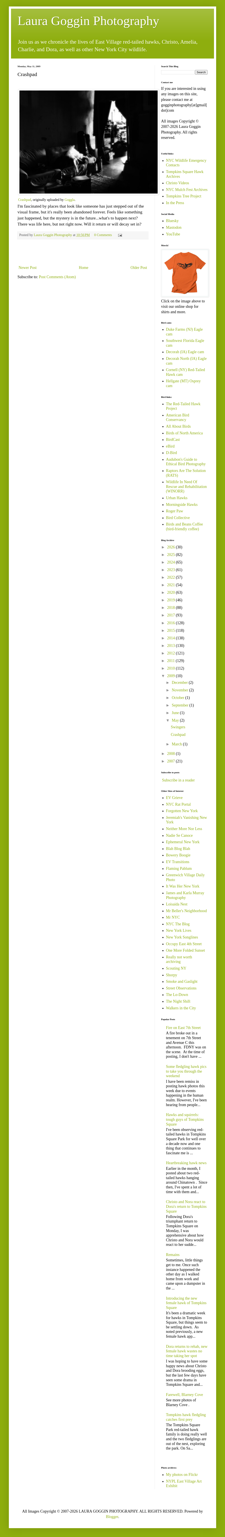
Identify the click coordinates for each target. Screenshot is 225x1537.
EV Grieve (174, 797)
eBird (170, 446)
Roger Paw (174, 511)
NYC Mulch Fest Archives (187, 189)
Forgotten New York (182, 811)
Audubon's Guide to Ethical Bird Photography (186, 461)
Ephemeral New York (183, 842)
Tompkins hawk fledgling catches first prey (186, 1417)
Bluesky (172, 221)
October (178, 697)
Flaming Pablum (179, 868)
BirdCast (173, 439)
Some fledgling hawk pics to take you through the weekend (186, 1071)
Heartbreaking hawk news (186, 1163)
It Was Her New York (183, 886)
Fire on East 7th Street (183, 1028)
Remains (173, 1255)
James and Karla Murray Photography (185, 895)
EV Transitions (177, 862)
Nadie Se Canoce (179, 835)
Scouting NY (176, 968)
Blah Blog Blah (178, 848)
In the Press (175, 203)
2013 (171, 645)
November (180, 690)
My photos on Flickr (182, 1474)
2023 (171, 570)
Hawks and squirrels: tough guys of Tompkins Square (185, 1119)
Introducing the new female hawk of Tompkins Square (186, 1303)
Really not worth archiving (179, 959)
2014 (171, 638)
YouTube (173, 234)
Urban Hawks (176, 498)
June (176, 713)
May (176, 720)
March (177, 744)
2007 (171, 761)
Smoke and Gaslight (182, 981)
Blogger (112, 1517)
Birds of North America (184, 433)
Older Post (139, 267)
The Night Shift (178, 1001)
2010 (171, 668)
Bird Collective (178, 518)
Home (83, 267)
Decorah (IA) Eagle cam (185, 352)
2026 (171, 547)
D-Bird (171, 453)
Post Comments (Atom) (57, 277)
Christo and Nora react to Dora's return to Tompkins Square (186, 1206)
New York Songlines (182, 937)
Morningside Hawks (182, 504)
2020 (171, 592)
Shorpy (171, 975)
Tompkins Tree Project (183, 196)
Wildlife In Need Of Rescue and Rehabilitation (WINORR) (186, 486)
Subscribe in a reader (178, 780)
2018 (171, 607)
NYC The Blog (178, 924)
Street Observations (181, 988)
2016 (171, 623)
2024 (171, 562)
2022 (171, 577)
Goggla (70, 200)
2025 (171, 555)
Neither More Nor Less (184, 829)
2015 (171, 630)
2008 (171, 753)
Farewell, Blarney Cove (184, 1395)
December (180, 682)
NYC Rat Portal (178, 804)
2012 (171, 653)
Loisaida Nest (176, 904)
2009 (171, 676)
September (180, 705)
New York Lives (179, 930)
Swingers (178, 727)
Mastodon (174, 227)
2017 (171, 615)
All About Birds (178, 426)
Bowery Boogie (178, 855)
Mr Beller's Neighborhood (186, 911)
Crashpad (24, 200)
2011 (171, 661)
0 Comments (103, 235)
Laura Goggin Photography (88, 21)
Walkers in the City (181, 1008)
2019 (171, 600)
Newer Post (28, 267)
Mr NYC (173, 917)
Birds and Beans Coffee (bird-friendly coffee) (184, 526)
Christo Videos (177, 183)
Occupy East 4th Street (184, 944)
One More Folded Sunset (185, 950)
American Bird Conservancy (177, 417)
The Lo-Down (177, 994)
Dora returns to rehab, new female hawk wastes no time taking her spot (187, 1351)
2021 (171, 585)
